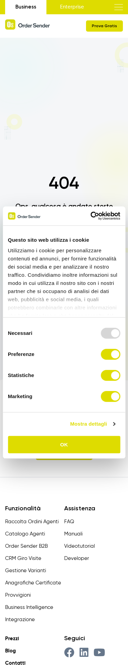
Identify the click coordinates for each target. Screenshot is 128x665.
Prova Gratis (104, 25)
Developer (76, 558)
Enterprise (72, 7)
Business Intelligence (29, 607)
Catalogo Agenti (25, 533)
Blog (10, 650)
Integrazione (20, 619)
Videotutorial (79, 546)
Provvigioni (18, 595)
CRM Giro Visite (23, 558)
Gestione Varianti (25, 570)
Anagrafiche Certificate (33, 582)
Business (25, 7)
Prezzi (12, 638)
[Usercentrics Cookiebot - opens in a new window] (91, 215)
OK (64, 444)
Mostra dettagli (88, 424)
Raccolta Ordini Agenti (32, 521)
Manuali (73, 533)
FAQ (69, 521)
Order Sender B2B (26, 546)
